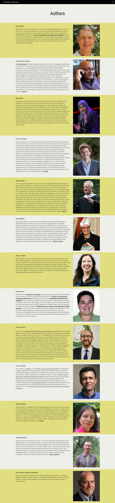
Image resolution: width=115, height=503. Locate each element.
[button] (113, 2)
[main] (57, 13)
